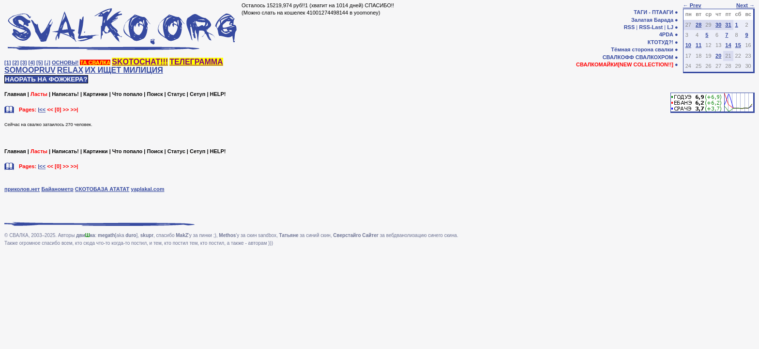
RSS (629, 27)
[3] (23, 62)
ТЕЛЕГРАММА (196, 62)
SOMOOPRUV (30, 70)
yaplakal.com (147, 189)
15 (738, 45)
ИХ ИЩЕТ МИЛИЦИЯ (124, 70)
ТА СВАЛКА (95, 62)
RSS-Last (651, 27)
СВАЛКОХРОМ (654, 57)
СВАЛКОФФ (618, 57)
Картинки (95, 94)
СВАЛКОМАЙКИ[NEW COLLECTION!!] (624, 64)
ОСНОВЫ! (65, 62)
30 (718, 25)
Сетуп (197, 94)
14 (728, 45)
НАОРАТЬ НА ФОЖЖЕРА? (46, 79)
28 (698, 25)
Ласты (38, 94)
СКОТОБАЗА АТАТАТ (102, 189)
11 (698, 45)
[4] (32, 62)
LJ (670, 27)
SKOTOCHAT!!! (140, 62)
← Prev (692, 5)
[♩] (47, 62)
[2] (16, 62)
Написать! (65, 94)
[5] (39, 62)
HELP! (218, 94)
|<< (42, 109)
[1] (7, 62)
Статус (176, 94)
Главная (15, 94)
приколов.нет (22, 189)
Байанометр (57, 189)
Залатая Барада (652, 20)
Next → (745, 5)
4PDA (666, 34)
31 (728, 25)
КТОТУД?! (660, 42)
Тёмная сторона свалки (642, 49)
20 (718, 56)
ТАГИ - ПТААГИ (653, 12)
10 (688, 45)
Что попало (127, 94)
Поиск (155, 94)
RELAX (70, 70)
